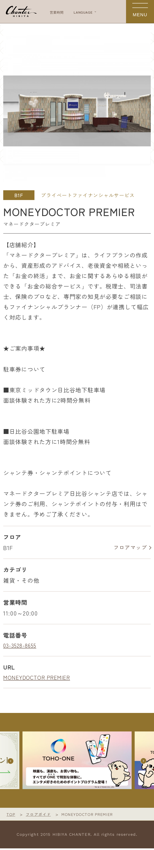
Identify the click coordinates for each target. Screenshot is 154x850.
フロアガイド (40, 816)
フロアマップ (129, 548)
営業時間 (63, 12)
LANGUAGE (98, 12)
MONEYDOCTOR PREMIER (38, 679)
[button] (143, 762)
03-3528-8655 (21, 646)
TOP (11, 816)
